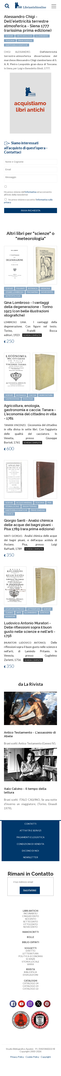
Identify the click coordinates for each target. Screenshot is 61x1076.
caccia (32, 395)
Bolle (30, 937)
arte (18, 612)
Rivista (30, 969)
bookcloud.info (36, 1062)
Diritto (30, 950)
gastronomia (12, 399)
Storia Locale (30, 961)
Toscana (39, 502)
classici (9, 612)
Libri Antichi (30, 910)
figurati (20, 288)
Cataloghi (30, 980)
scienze (9, 288)
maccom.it (21, 1062)
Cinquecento (30, 916)
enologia (28, 399)
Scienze (30, 959)
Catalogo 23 (30, 986)
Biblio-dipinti (30, 942)
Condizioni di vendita (30, 844)
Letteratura (31, 953)
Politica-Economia (30, 956)
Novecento (47, 292)
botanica (32, 288)
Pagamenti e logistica (30, 837)
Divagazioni (30, 974)
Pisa (49, 502)
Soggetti (30, 948)
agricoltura (45, 395)
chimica (9, 514)
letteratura (34, 609)
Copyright (46, 1056)
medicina (45, 288)
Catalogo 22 (30, 988)
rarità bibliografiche (16, 510)
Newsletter (30, 857)
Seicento (30, 918)
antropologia (12, 296)
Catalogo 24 (30, 983)
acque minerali (24, 502)
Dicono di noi (30, 850)
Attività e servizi (30, 830)
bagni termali (30, 506)
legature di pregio (14, 609)
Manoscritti (30, 932)
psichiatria (32, 292)
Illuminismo (30, 612)
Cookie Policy (32, 1056)
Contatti (30, 823)
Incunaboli (31, 913)
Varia (30, 964)
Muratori (10, 616)
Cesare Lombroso (14, 292)
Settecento (30, 921)
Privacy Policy (17, 1056)
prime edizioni (38, 510)
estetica (44, 612)
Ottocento (30, 924)
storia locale (12, 506)
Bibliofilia (30, 972)
